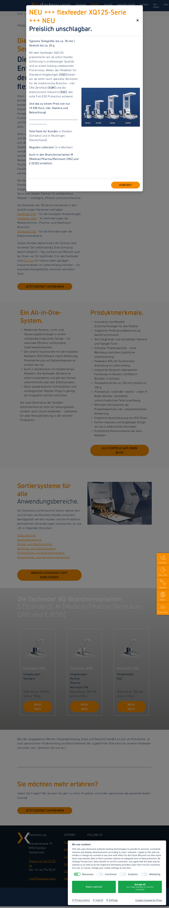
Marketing (154, 874)
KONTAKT (125, 185)
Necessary (88, 874)
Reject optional (94, 886)
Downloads (163, 612)
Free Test (163, 575)
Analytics (133, 874)
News (162, 599)
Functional (110, 874)
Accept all (140, 887)
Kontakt (162, 562)
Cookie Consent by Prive (148, 900)
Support (162, 587)
